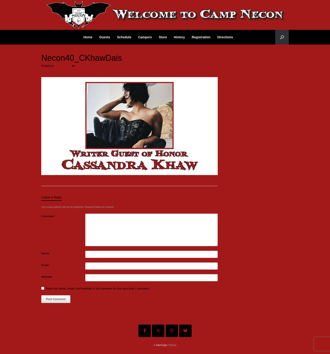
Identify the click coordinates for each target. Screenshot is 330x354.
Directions (225, 37)
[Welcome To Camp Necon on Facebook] (144, 330)
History (179, 37)
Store (163, 37)
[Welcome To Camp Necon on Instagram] (172, 330)
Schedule (124, 37)
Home (87, 37)
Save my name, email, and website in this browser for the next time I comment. (98, 288)
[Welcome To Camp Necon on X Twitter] (158, 330)
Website (46, 277)
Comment (48, 216)
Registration (201, 37)
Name (46, 253)
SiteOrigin (162, 345)
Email (46, 265)
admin (79, 65)
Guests (104, 37)
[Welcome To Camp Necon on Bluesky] (185, 330)
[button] (282, 37)
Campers (145, 37)
